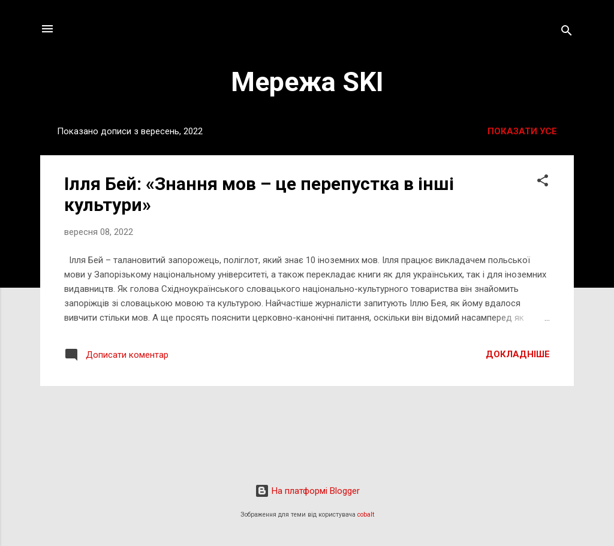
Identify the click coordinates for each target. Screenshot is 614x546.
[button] (542, 182)
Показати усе (522, 131)
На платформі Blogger (307, 490)
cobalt (365, 514)
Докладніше (518, 354)
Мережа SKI (307, 82)
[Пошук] (566, 32)
